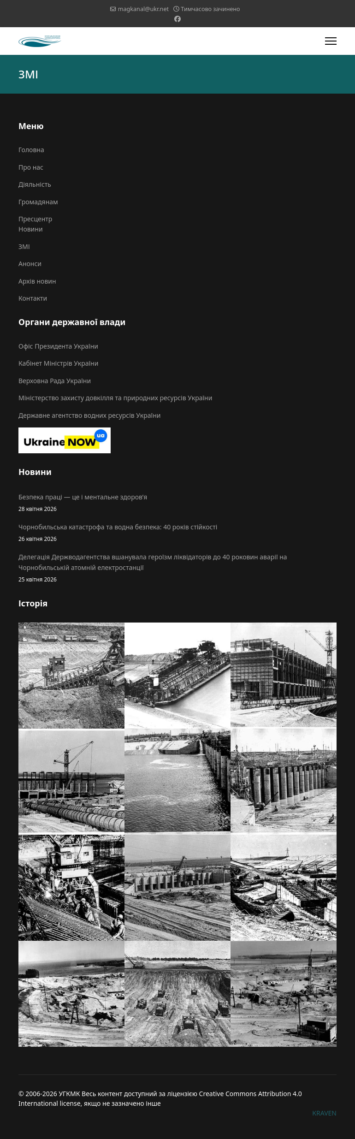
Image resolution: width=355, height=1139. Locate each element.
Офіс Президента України (58, 346)
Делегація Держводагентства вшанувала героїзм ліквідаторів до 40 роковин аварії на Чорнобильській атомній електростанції (177, 568)
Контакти (32, 298)
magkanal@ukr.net (143, 9)
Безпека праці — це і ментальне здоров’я (177, 502)
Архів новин (37, 281)
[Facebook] (177, 18)
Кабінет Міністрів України (58, 363)
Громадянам (38, 201)
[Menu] (331, 41)
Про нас (30, 167)
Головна (31, 149)
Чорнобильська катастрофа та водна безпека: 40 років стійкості (177, 532)
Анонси (29, 263)
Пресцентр (35, 218)
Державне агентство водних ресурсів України (89, 415)
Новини (30, 229)
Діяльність (34, 184)
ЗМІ (24, 246)
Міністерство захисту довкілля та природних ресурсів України (115, 397)
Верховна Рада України (54, 380)
